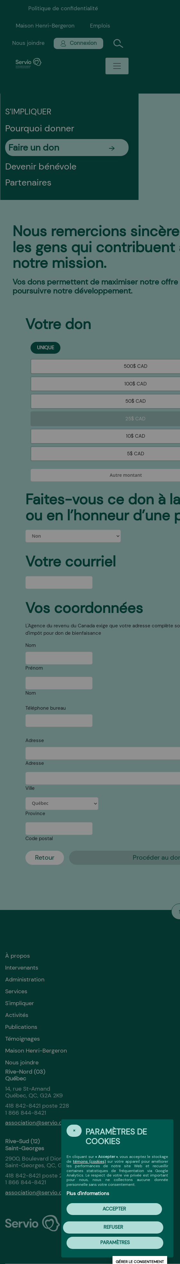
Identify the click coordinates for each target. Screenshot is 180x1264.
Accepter (114, 1209)
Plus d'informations (88, 1193)
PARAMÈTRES (115, 1242)
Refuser (113, 1227)
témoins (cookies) (89, 1161)
